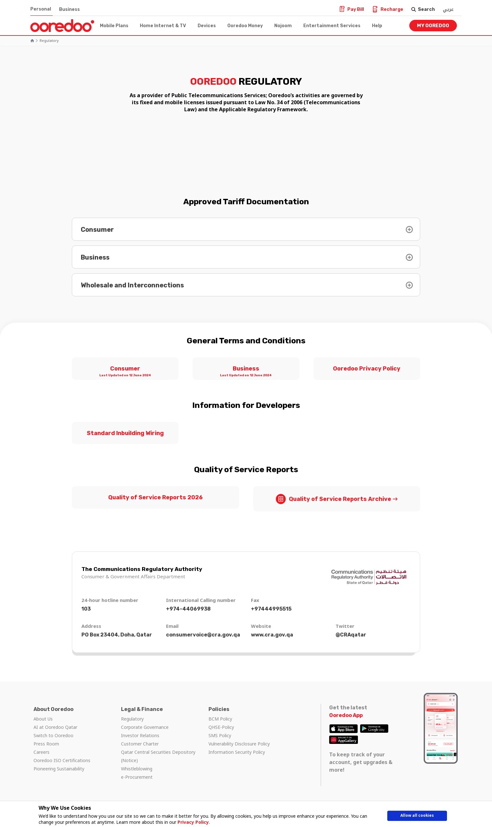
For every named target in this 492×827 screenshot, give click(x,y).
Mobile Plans (114, 25)
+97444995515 (271, 609)
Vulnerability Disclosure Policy (239, 744)
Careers (41, 752)
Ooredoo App (346, 715)
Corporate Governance (145, 727)
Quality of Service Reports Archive (333, 499)
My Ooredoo (433, 25)
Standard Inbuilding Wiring (125, 433)
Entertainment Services (331, 25)
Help (377, 25)
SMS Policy (219, 735)
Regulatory (49, 40)
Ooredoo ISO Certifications (62, 760)
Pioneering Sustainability (59, 769)
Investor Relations (140, 735)
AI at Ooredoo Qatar (55, 727)
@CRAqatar (351, 635)
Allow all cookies (417, 817)
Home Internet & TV (163, 25)
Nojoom (283, 25)
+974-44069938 (188, 609)
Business (69, 9)
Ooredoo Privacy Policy (366, 368)
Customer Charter (140, 744)
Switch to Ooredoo (53, 735)
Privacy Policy (191, 822)
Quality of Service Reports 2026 (155, 497)
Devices (207, 25)
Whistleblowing (136, 769)
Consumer (125, 372)
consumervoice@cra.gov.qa (203, 635)
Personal (40, 9)
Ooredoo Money (245, 25)
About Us (43, 719)
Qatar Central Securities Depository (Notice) (158, 756)
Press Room (46, 744)
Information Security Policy (236, 752)
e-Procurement (137, 777)
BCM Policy (220, 719)
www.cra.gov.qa (272, 635)
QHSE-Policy (221, 727)
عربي (448, 9)
